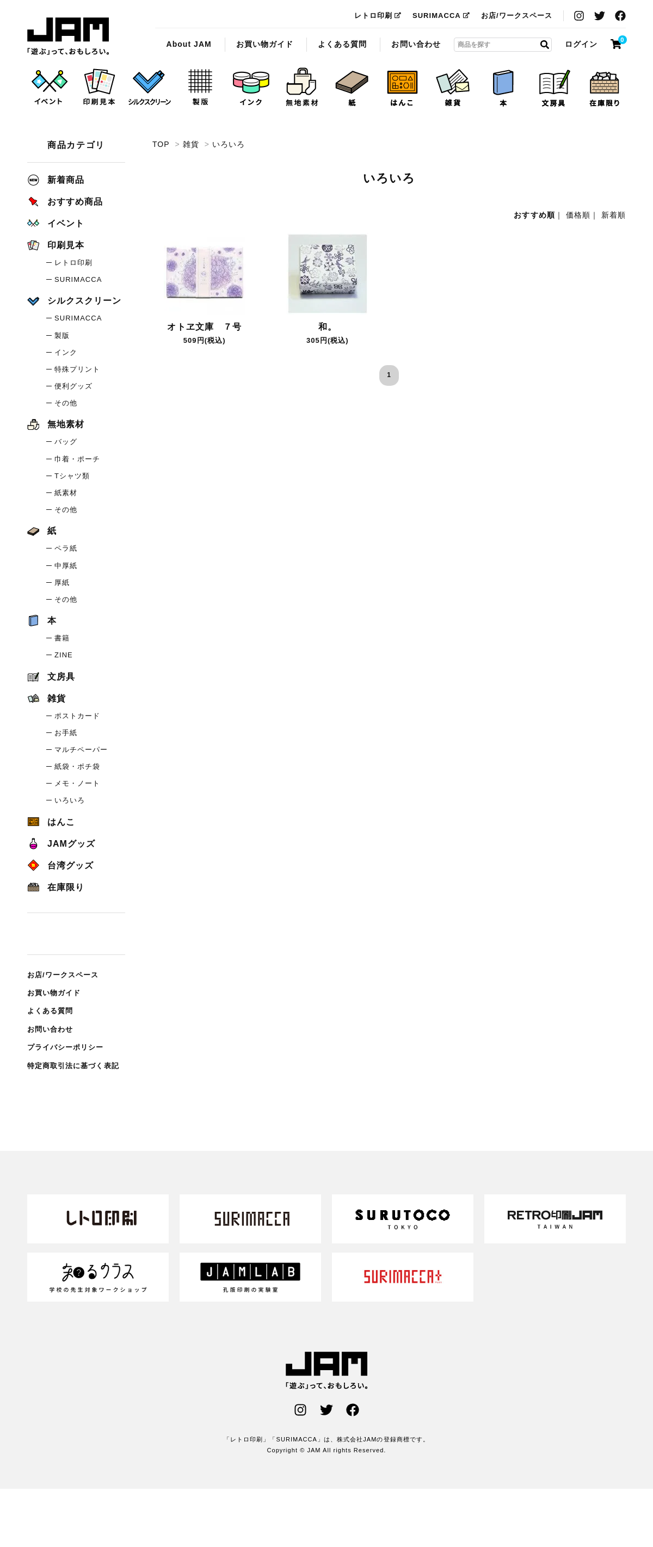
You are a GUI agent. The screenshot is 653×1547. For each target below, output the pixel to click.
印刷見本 (55, 245)
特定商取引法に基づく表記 (73, 1066)
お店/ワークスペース (516, 15)
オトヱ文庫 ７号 (204, 326)
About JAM (188, 44)
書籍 (62, 638)
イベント (55, 223)
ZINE (63, 655)
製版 (62, 335)
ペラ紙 (65, 548)
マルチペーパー (81, 749)
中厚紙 (65, 566)
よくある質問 (342, 44)
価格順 (578, 215)
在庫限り (55, 887)
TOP (160, 144)
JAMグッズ (61, 843)
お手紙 (65, 733)
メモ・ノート (77, 783)
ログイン (581, 44)
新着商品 (55, 179)
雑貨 (191, 144)
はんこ (51, 822)
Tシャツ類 (72, 476)
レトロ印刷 (378, 15)
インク (65, 352)
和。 (327, 326)
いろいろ (68, 36)
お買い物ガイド (264, 44)
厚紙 (62, 582)
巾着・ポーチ (77, 459)
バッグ (65, 441)
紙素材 (65, 493)
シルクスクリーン (74, 300)
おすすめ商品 (65, 201)
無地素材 (55, 424)
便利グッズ (73, 386)
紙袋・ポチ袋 (77, 766)
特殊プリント (77, 369)
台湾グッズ (60, 865)
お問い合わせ (415, 44)
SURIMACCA (441, 15)
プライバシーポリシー (65, 1047)
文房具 (51, 676)
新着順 (613, 215)
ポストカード (77, 716)
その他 (65, 403)
